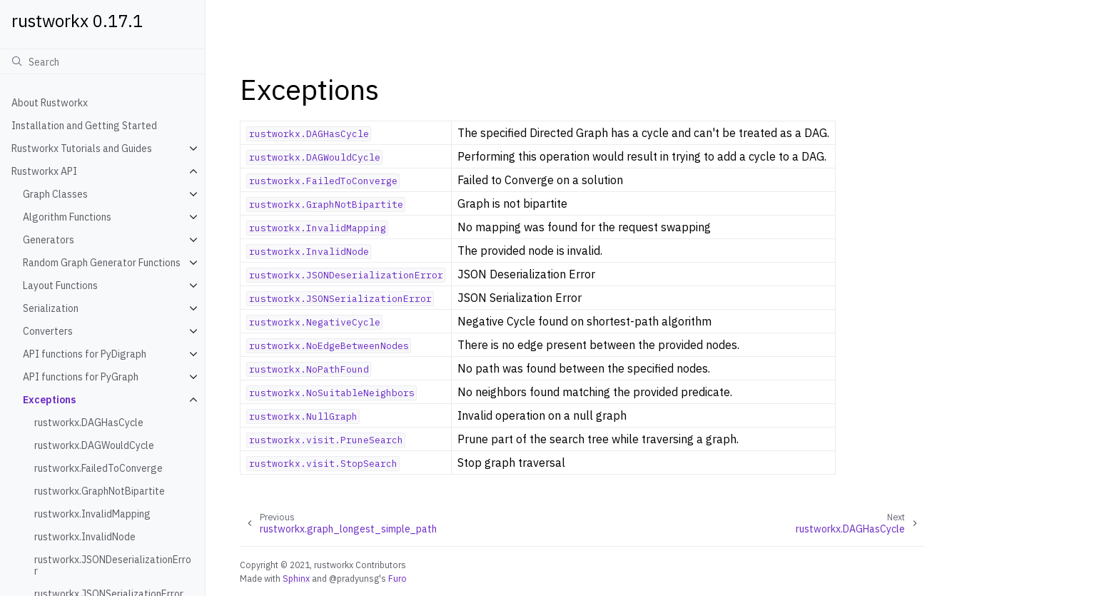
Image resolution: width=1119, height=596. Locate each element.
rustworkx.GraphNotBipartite (99, 491)
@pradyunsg (354, 578)
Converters (48, 331)
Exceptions (49, 399)
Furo (397, 578)
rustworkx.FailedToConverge (98, 468)
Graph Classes (55, 194)
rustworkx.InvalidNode (85, 536)
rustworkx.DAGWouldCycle (94, 445)
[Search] (102, 61)
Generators (48, 239)
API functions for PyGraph (80, 376)
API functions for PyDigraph (84, 354)
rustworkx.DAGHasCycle (88, 422)
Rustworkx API (44, 171)
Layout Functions (60, 285)
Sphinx (296, 578)
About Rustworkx (49, 102)
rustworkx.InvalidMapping (92, 513)
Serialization (51, 308)
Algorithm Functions (67, 217)
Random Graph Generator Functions (102, 262)
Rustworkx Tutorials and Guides (81, 148)
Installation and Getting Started (84, 125)
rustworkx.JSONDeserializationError (112, 565)
